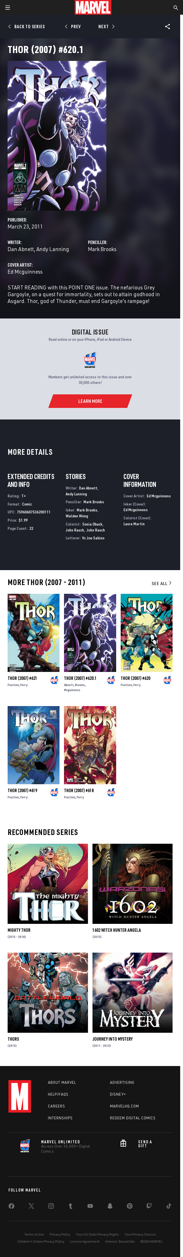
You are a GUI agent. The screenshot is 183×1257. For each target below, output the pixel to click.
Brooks (80, 685)
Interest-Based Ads (120, 1241)
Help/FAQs (58, 1094)
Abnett (69, 685)
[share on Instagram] (51, 1207)
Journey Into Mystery (112, 1039)
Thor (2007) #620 (135, 678)
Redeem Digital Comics (133, 1118)
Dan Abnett (21, 249)
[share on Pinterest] (130, 1207)
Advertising (122, 1082)
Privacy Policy (60, 1234)
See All (162, 583)
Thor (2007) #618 (79, 790)
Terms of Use (34, 1234)
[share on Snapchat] (110, 1207)
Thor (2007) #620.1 (80, 678)
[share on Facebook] (11, 1207)
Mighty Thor (19, 930)
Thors (13, 1039)
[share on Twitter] (31, 1207)
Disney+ (118, 1094)
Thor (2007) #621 (22, 678)
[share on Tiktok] (169, 1207)
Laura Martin (134, 523)
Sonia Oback (92, 524)
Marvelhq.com (124, 1106)
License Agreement (85, 1241)
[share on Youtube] (90, 1207)
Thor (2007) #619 (22, 790)
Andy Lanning (52, 249)
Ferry (23, 685)
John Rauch (75, 530)
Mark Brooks (102, 249)
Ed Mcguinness (25, 271)
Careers (56, 1106)
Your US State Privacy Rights (97, 1234)
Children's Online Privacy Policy (40, 1241)
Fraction (13, 685)
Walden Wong (77, 515)
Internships (60, 1118)
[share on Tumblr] (70, 1207)
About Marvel (62, 1082)
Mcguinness (72, 690)
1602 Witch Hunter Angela (116, 930)
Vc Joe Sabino (93, 537)
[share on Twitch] (149, 1207)
